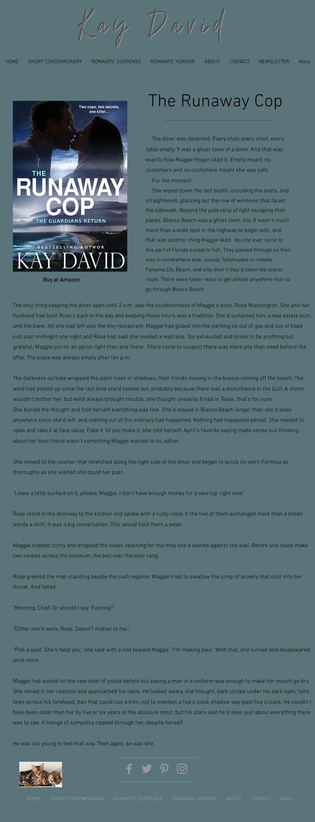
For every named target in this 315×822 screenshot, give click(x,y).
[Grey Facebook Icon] (129, 769)
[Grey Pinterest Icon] (164, 769)
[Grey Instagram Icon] (182, 769)
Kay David (153, 28)
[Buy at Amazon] (61, 280)
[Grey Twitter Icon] (147, 769)
